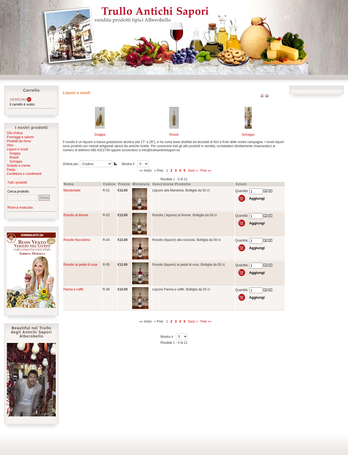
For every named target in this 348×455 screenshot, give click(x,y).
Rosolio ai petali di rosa (80, 265)
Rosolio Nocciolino (76, 240)
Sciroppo (14, 161)
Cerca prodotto (18, 191)
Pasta (11, 170)
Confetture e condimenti (24, 174)
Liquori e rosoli (17, 149)
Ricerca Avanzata (20, 207)
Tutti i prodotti (17, 182)
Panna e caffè (73, 289)
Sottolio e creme (18, 166)
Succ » (193, 170)
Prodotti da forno (19, 141)
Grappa (13, 153)
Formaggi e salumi (20, 137)
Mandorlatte (71, 190)
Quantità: (242, 191)
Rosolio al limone (75, 215)
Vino (10, 145)
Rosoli (12, 157)
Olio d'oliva (15, 133)
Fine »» (205, 170)
